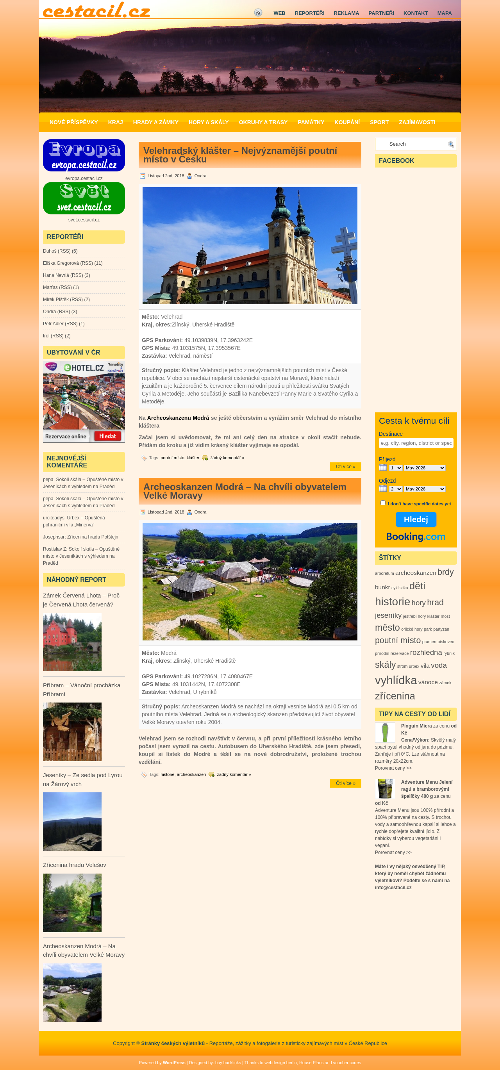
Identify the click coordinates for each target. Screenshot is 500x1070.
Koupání (347, 122)
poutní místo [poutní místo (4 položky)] (398, 640)
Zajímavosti (417, 122)
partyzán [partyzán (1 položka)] (441, 629)
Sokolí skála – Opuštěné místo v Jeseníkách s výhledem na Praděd (81, 556)
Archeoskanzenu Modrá (177, 418)
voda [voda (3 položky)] (438, 665)
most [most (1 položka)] (445, 616)
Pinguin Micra (416, 726)
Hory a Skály (209, 122)
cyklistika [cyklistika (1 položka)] (399, 587)
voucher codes (347, 1062)
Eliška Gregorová (61, 263)
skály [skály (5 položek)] (385, 665)
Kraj (115, 122)
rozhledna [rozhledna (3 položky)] (426, 652)
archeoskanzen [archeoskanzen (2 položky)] (415, 572)
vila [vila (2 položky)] (425, 665)
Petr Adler (53, 323)
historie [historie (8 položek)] (392, 602)
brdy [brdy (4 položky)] (446, 572)
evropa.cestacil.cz (83, 178)
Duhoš (50, 251)
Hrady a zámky (156, 122)
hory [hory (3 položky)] (419, 603)
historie (167, 774)
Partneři (381, 13)
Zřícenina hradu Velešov (74, 864)
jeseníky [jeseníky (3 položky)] (388, 615)
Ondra (49, 311)
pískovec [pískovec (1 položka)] (446, 641)
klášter (193, 457)
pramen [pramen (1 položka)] (429, 641)
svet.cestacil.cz (84, 220)
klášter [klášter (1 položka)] (433, 616)
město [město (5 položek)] (387, 627)
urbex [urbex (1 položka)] (414, 666)
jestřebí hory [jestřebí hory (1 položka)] (414, 616)
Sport (379, 122)
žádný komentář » (227, 457)
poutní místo (172, 457)
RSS (64, 251)
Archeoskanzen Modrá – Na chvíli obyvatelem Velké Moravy (244, 491)
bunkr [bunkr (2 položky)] (382, 587)
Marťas (50, 287)
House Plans (311, 1062)
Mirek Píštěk (56, 299)
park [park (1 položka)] (428, 629)
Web (279, 13)
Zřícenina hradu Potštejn (92, 537)
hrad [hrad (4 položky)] (435, 602)
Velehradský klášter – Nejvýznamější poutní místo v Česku (240, 154)
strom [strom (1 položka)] (402, 666)
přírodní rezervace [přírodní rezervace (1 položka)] (392, 653)
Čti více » (345, 466)
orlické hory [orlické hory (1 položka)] (411, 629)
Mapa (445, 13)
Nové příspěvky (74, 122)
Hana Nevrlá (56, 275)
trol (46, 336)
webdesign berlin (280, 1062)
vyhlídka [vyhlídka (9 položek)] (396, 680)
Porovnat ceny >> (393, 768)
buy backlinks (228, 1062)
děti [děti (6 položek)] (417, 585)
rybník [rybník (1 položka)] (449, 653)
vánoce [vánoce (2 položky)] (428, 682)
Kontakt (416, 13)
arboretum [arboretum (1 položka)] (384, 573)
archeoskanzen (191, 774)
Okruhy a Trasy (263, 122)
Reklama (346, 13)
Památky (311, 122)
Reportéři (310, 13)
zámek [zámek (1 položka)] (445, 682)
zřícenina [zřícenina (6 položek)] (395, 695)
